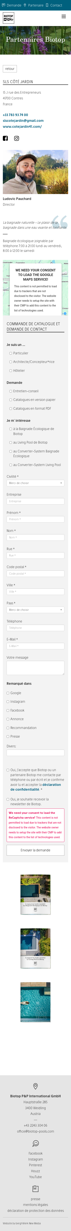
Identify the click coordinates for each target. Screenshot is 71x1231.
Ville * (11, 585)
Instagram (16, 701)
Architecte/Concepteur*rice (32, 362)
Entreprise (14, 494)
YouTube (35, 1177)
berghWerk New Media (28, 1223)
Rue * (11, 549)
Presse (13, 736)
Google (14, 693)
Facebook (15, 710)
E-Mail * (12, 639)
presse (35, 1199)
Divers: (12, 746)
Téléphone (14, 621)
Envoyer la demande (35, 850)
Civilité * (13, 476)
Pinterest (35, 1165)
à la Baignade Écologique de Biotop (31, 431)
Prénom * (14, 513)
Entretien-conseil (23, 391)
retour (9, 69)
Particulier (18, 353)
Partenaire (33, 5)
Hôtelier (17, 371)
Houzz (35, 1171)
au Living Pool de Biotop (28, 442)
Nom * (11, 531)
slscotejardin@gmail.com (23, 121)
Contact (53, 5)
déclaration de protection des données (35, 1211)
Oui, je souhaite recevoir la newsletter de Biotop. (28, 801)
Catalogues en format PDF (30, 408)
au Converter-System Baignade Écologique (34, 453)
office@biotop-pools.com (35, 1131)
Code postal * (16, 567)
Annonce (15, 719)
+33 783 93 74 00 (15, 115)
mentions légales (35, 1205)
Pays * (11, 603)
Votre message (17, 657)
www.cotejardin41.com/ (22, 126)
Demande (11, 5)
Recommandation (22, 728)
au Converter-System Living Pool (35, 465)
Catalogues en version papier (32, 400)
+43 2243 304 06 (35, 1125)
